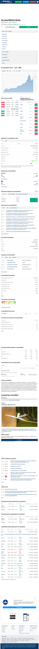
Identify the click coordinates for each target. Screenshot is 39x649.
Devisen (23, 639)
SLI (9, 638)
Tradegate (3, 522)
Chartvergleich (5, 40)
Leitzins (15, 641)
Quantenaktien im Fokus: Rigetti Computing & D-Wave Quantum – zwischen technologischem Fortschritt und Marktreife (23, 479)
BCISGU (17, 102)
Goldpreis (15, 639)
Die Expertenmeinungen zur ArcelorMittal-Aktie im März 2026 (18, 216)
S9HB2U (17, 115)
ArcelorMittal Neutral (11, 262)
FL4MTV (17, 199)
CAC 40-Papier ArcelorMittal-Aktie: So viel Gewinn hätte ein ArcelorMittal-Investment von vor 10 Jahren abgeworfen (20, 226)
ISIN (10, 22)
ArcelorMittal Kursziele (6, 307)
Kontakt (3, 627)
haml (2, 577)
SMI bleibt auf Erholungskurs (16, 468)
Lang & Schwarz (2, 519)
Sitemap (3, 631)
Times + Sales (4, 38)
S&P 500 (8, 639)
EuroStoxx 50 (19, 638)
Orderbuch (4, 46)
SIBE (2, 565)
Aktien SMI (4, 638)
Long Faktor (3, 199)
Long (36, 104)
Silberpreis (4, 640)
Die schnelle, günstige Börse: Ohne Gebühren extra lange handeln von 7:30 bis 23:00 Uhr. (19, 535)
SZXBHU (17, 113)
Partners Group (21, 117)
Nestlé (21, 104)
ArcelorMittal (3, 313)
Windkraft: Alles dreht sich (16, 466)
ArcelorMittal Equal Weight (12, 266)
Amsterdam (3, 563)
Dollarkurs (28, 639)
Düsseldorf (3, 541)
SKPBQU (17, 111)
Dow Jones (25, 638)
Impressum (21, 627)
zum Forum (3, 396)
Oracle (21, 127)
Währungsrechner (5, 641)
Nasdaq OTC (3, 555)
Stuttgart (3, 557)
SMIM (12, 638)
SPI (7, 638)
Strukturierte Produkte (15, 640)
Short (36, 105)
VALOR (2, 22)
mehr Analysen (4, 271)
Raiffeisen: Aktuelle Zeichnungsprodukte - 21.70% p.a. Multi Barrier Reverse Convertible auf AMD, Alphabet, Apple (23, 461)
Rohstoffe (22, 640)
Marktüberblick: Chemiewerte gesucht (18, 464)
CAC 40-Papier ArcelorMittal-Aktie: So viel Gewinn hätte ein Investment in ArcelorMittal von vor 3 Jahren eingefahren (20, 219)
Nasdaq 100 (30, 638)
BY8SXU (17, 104)
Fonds (8, 640)
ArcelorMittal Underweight (12, 264)
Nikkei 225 (4, 639)
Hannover (3, 571)
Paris (2, 546)
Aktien (19, 639)
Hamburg (3, 549)
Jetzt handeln (19, 440)
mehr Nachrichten (5, 233)
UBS (21, 107)
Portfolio (27, 640)
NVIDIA (21, 111)
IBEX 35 (34, 246)
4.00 (37, 199)
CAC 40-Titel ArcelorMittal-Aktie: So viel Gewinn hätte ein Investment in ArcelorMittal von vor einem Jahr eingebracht (19, 222)
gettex (2, 531)
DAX (15, 638)
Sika (21, 133)
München (3, 574)
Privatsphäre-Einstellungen (24, 633)
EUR (3, 140)
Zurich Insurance (22, 130)
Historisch (4, 48)
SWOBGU (17, 106)
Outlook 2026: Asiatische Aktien (11, 489)
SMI (12, 639)
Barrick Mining (23, 120)
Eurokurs (33, 639)
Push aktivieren (4, 179)
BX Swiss (3, 509)
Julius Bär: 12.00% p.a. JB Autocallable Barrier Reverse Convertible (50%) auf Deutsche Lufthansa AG (23, 473)
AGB (20, 631)
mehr (6, 140)
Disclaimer (21, 630)
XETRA (2, 544)
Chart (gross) (4, 36)
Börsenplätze (4, 42)
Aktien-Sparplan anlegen (10, 27)
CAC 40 (31, 246)
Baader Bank (2, 552)
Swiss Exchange (3, 506)
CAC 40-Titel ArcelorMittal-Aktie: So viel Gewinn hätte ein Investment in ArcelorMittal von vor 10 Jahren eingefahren (19, 211)
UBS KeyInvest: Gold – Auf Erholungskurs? (19, 470)
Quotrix (2, 538)
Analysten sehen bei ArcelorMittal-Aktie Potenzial (15, 231)
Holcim (21, 124)
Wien (2, 568)
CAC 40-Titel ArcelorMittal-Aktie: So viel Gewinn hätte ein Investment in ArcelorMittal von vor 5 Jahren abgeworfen (19, 214)
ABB (21, 114)
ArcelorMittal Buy (10, 260)
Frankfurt (3, 560)
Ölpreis (11, 641)
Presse (3, 630)
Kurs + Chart (4, 34)
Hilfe (12, 627)
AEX (37, 246)
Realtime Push (4, 44)
